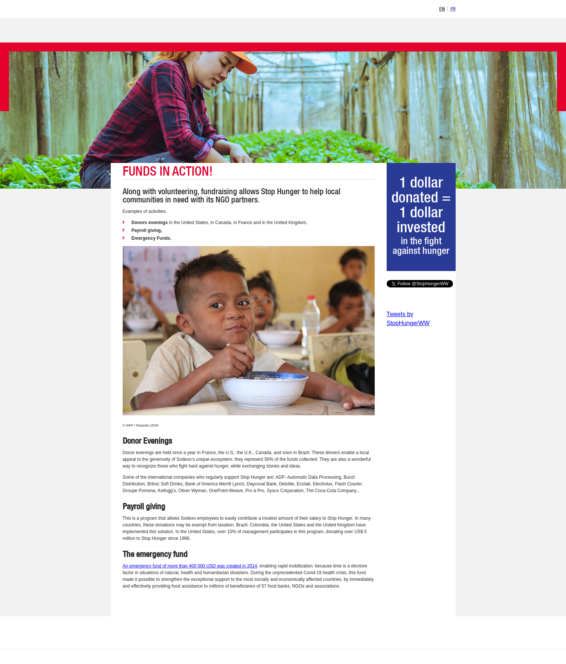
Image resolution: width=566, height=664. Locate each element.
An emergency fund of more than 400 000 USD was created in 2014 (190, 566)
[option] (442, 9)
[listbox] (446, 8)
